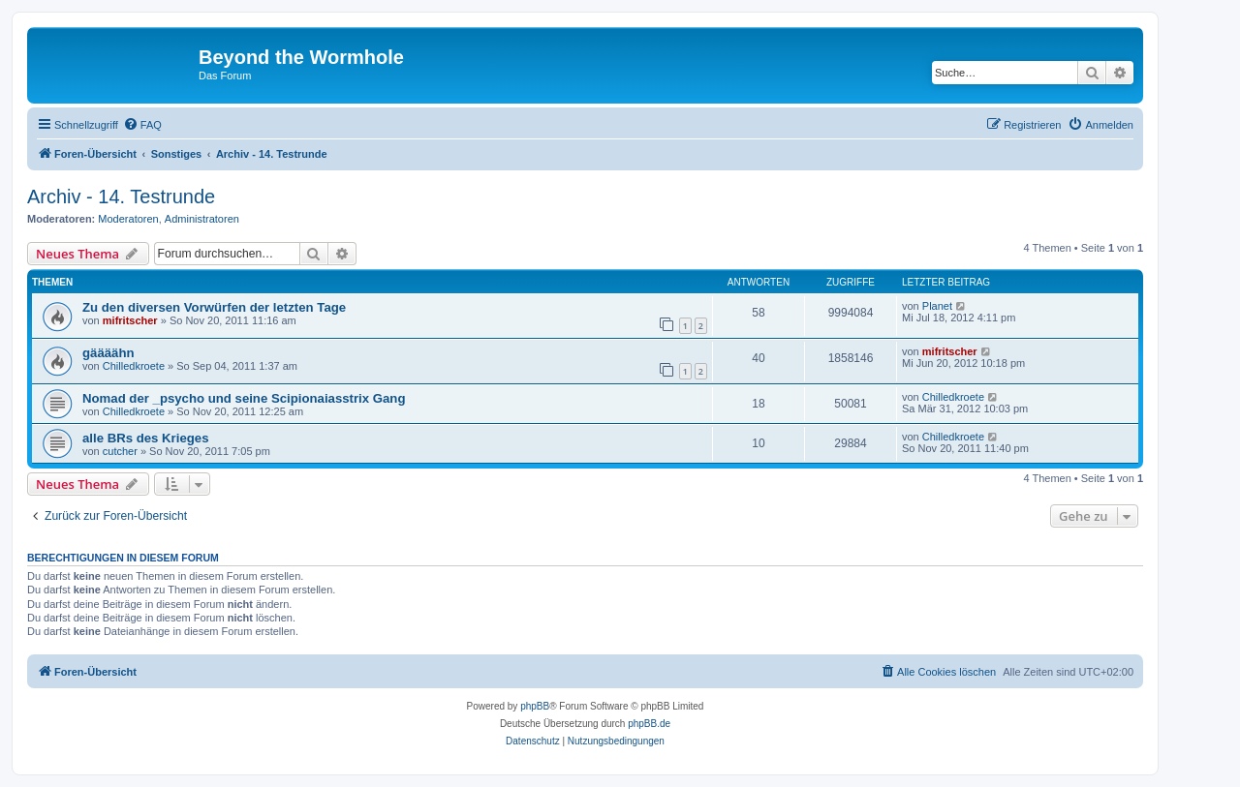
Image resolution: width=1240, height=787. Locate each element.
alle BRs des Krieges (145, 438)
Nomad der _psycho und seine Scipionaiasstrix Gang (243, 398)
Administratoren (202, 219)
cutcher (120, 451)
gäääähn (108, 353)
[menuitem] (142, 124)
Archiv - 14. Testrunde (121, 196)
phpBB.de (649, 723)
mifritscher (130, 320)
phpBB (534, 706)
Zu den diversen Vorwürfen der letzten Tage (214, 307)
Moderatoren (128, 219)
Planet (937, 306)
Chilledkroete (134, 366)
